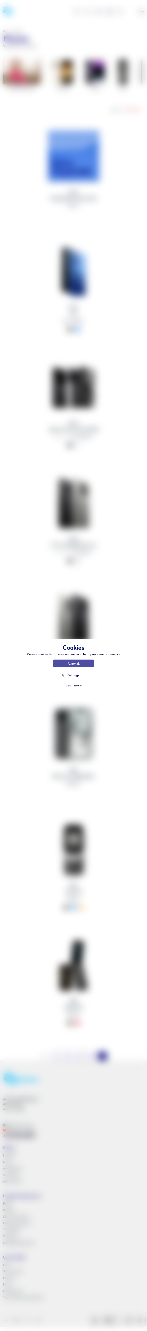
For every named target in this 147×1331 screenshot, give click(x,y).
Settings (73, 675)
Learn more (73, 685)
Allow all (74, 663)
